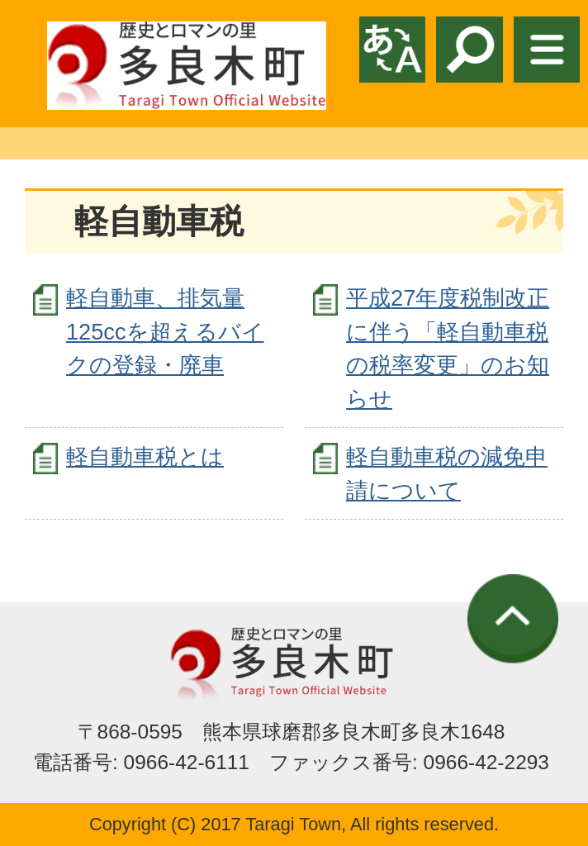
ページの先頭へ (512, 618)
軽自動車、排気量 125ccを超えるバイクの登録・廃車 (165, 331)
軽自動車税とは (145, 456)
